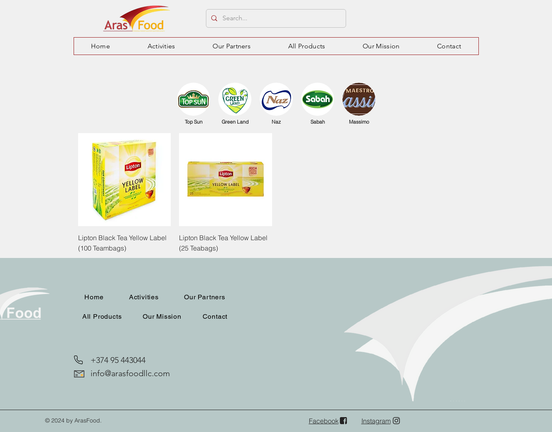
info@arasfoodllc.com (130, 373)
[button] (161, 46)
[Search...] (275, 18)
